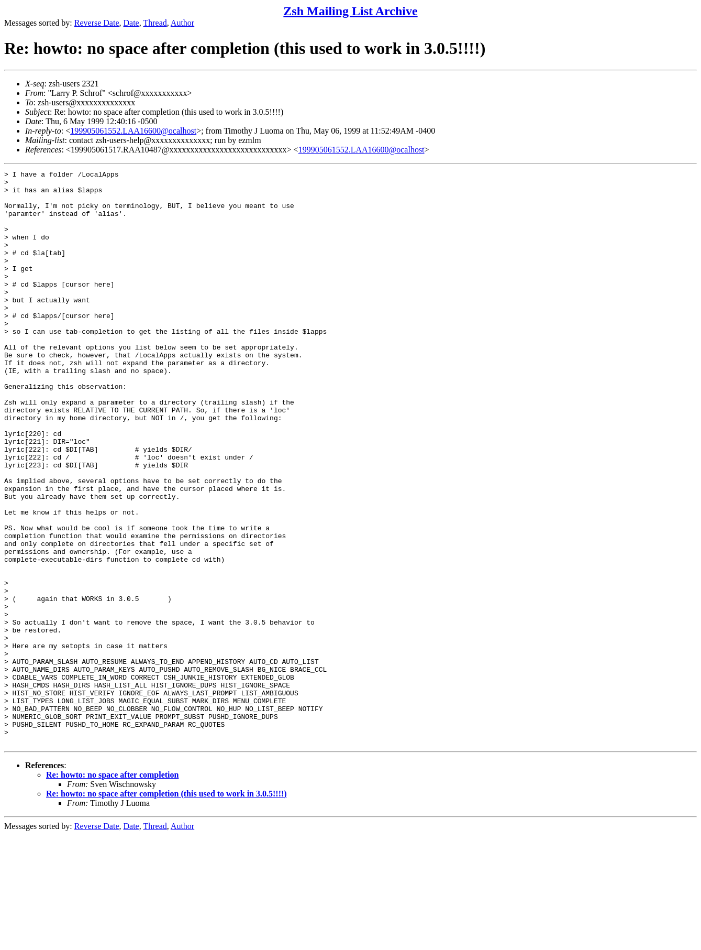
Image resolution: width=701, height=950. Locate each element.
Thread (154, 22)
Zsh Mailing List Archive (350, 11)
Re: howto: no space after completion (112, 889)
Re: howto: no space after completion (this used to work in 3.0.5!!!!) (166, 908)
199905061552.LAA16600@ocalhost (133, 130)
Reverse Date (96, 22)
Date (131, 22)
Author (182, 22)
